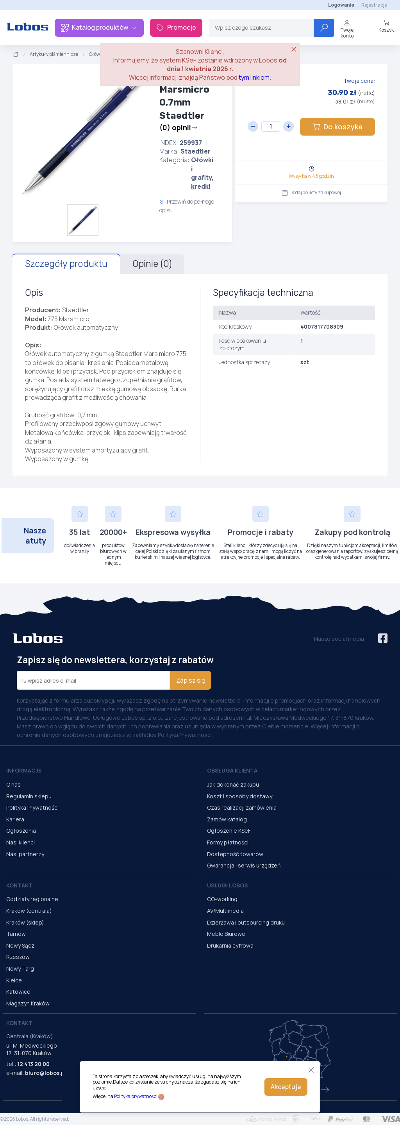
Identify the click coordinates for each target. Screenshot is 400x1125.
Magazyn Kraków (28, 1003)
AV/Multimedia (225, 910)
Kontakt (19, 885)
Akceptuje (286, 1086)
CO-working (222, 899)
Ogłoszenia (21, 830)
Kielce (14, 980)
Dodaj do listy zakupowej (311, 192)
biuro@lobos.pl (45, 1073)
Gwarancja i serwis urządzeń (243, 865)
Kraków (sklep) (25, 922)
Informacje (23, 770)
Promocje (176, 27)
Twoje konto (347, 29)
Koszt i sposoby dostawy (239, 796)
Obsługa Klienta (232, 770)
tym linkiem (254, 77)
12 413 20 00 (33, 1064)
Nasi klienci (20, 842)
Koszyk (386, 26)
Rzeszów (18, 956)
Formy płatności (227, 842)
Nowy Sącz (20, 945)
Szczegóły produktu (66, 263)
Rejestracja (374, 5)
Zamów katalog (227, 819)
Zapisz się (190, 680)
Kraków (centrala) (29, 910)
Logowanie (341, 5)
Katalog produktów (99, 27)
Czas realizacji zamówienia (242, 807)
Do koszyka (337, 126)
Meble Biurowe (226, 933)
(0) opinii (178, 127)
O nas (13, 784)
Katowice (18, 991)
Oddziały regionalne (32, 899)
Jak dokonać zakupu (233, 784)
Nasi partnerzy (25, 854)
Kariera (15, 819)
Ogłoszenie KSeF (229, 830)
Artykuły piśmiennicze (54, 54)
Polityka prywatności (135, 1096)
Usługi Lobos (227, 885)
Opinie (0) (152, 263)
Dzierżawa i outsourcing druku (246, 922)
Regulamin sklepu (29, 796)
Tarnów (16, 933)
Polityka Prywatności (32, 807)
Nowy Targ (20, 968)
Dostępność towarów (235, 854)
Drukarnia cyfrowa (230, 945)
